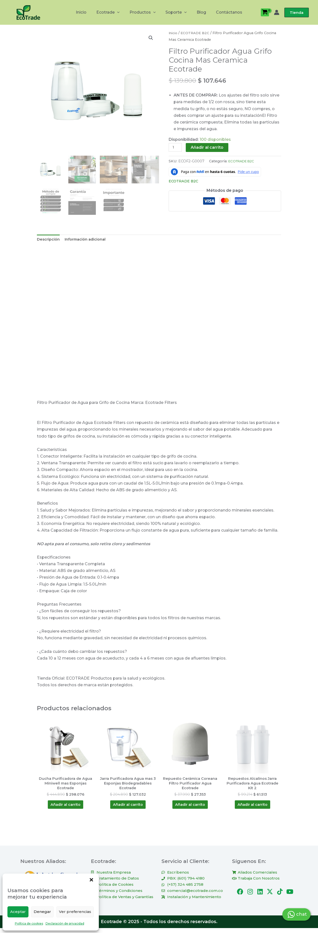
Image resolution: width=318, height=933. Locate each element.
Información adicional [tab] (89, 240)
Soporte (175, 12)
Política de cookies (29, 923)
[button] (91, 879)
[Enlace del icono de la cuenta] (276, 12)
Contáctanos (224, 12)
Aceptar (18, 911)
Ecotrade (111, 12)
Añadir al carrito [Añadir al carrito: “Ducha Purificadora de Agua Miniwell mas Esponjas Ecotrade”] (65, 808)
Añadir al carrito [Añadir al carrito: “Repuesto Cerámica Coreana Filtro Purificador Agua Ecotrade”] (190, 808)
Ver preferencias (75, 911)
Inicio (86, 12)
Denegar (42, 911)
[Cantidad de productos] (176, 148)
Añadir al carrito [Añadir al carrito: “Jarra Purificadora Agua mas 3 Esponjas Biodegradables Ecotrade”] (127, 808)
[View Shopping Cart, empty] (265, 12)
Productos (144, 12)
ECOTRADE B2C (197, 33)
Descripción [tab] (49, 240)
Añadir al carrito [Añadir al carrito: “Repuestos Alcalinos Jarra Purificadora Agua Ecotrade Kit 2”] (252, 808)
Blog (198, 12)
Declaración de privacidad (65, 923)
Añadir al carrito (208, 147)
